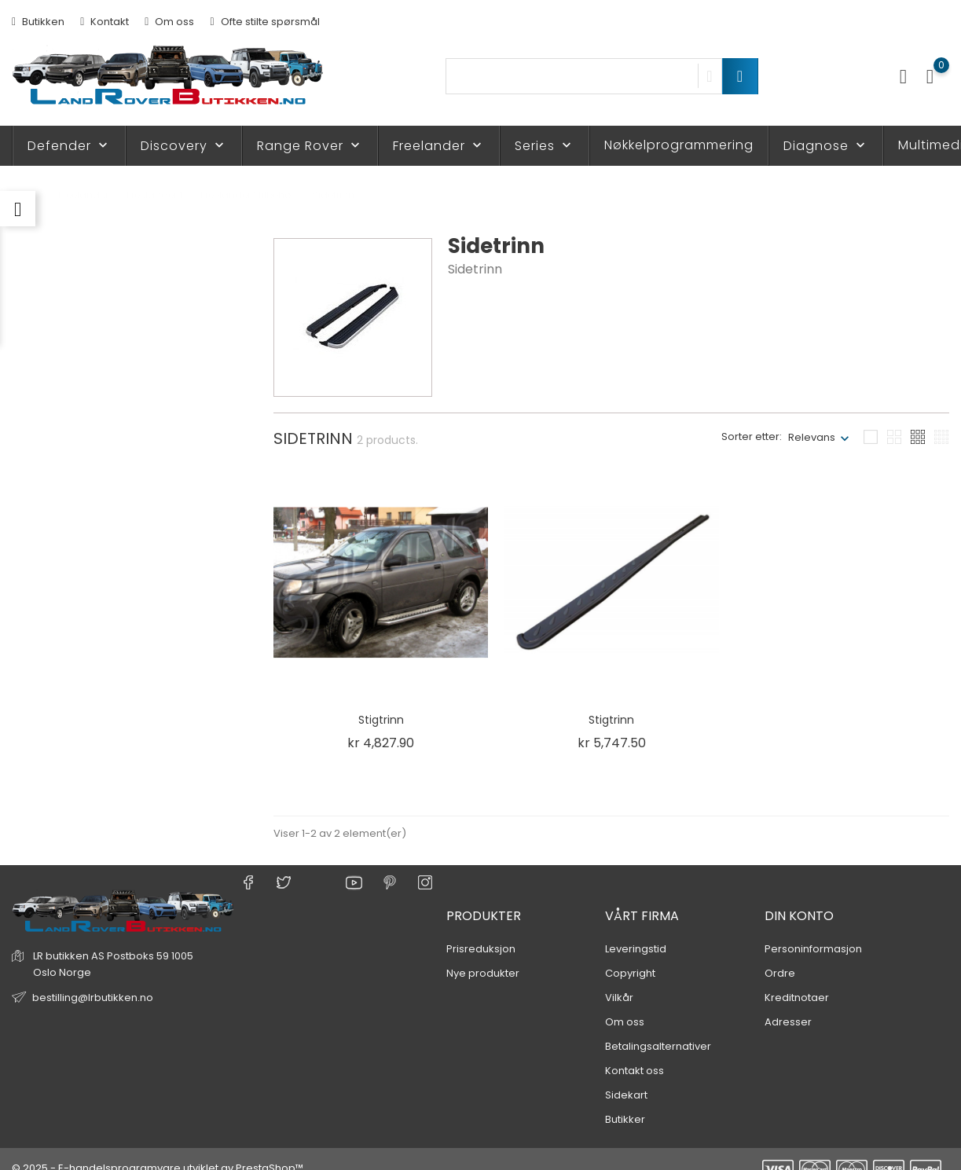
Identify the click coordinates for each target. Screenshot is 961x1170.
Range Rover (310, 146)
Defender (69, 146)
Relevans (811, 437)
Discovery (184, 146)
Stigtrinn (381, 720)
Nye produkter (482, 955)
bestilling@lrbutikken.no (92, 979)
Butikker (625, 1101)
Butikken (38, 21)
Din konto (799, 898)
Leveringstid (635, 930)
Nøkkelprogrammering (679, 145)
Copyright (630, 955)
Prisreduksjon (480, 930)
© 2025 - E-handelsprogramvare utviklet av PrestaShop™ (157, 1149)
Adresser (788, 1003)
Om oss (169, 21)
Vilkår (619, 979)
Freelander (439, 146)
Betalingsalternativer (658, 1028)
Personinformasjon (813, 930)
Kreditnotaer (797, 979)
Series (544, 146)
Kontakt (104, 21)
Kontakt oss (634, 1052)
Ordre (780, 955)
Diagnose (825, 146)
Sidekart (626, 1076)
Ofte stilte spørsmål (264, 21)
